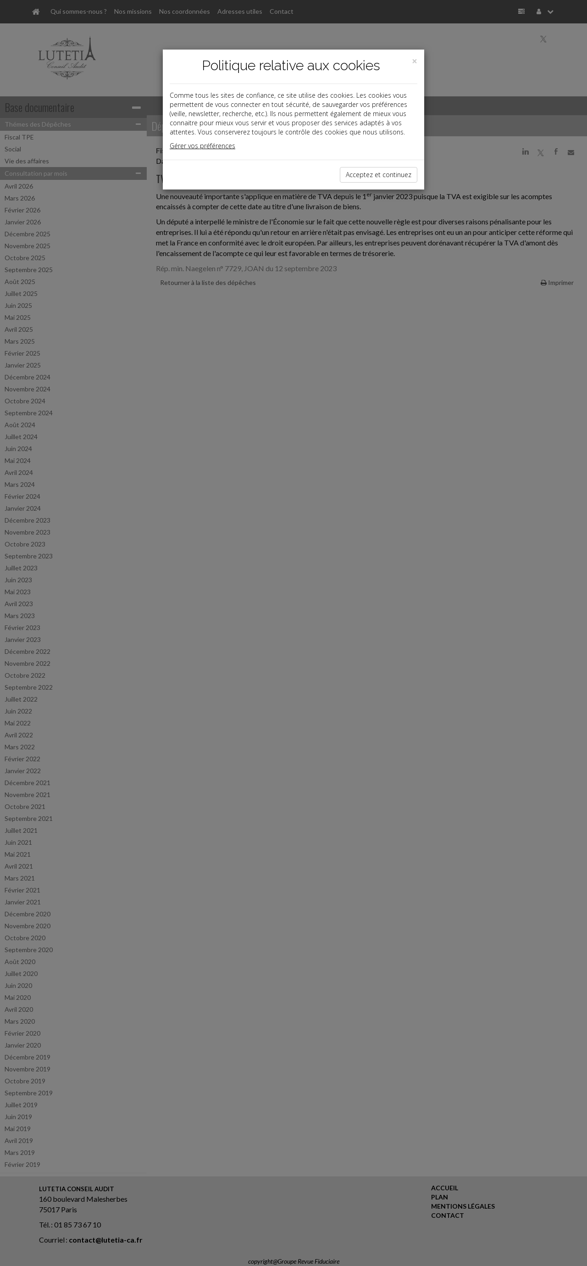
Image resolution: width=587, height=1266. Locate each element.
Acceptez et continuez (378, 174)
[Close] (414, 61)
